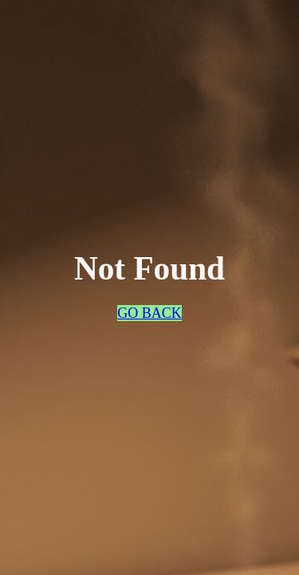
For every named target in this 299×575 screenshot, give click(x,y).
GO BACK (149, 313)
